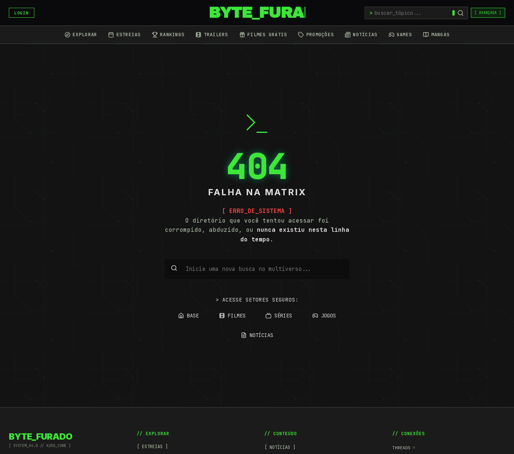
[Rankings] (168, 35)
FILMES (232, 315)
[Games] (400, 35)
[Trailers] (212, 35)
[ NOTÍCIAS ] (279, 447)
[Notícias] (361, 35)
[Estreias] (124, 35)
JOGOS (324, 315)
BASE (188, 315)
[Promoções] (315, 35)
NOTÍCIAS (257, 335)
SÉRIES (278, 315)
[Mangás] (436, 35)
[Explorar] (81, 35)
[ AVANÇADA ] (488, 12)
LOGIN (21, 13)
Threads (404, 447)
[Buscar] (460, 13)
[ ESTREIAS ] (152, 447)
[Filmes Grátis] (263, 35)
